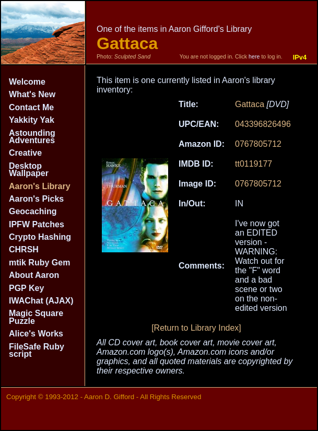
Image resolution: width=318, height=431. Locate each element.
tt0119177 (253, 163)
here (254, 56)
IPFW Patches (36, 224)
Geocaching (33, 211)
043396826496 (263, 124)
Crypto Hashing (40, 236)
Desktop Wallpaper (29, 169)
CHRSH (24, 249)
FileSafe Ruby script (36, 350)
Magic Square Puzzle (36, 317)
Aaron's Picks (36, 198)
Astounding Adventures (32, 137)
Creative (25, 152)
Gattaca (249, 104)
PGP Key (26, 288)
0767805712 (258, 143)
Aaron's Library (39, 186)
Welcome (27, 81)
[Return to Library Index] (196, 327)
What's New (32, 94)
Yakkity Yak (31, 119)
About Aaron (34, 275)
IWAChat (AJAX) (41, 300)
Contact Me (31, 107)
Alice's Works (36, 333)
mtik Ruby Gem (39, 262)
